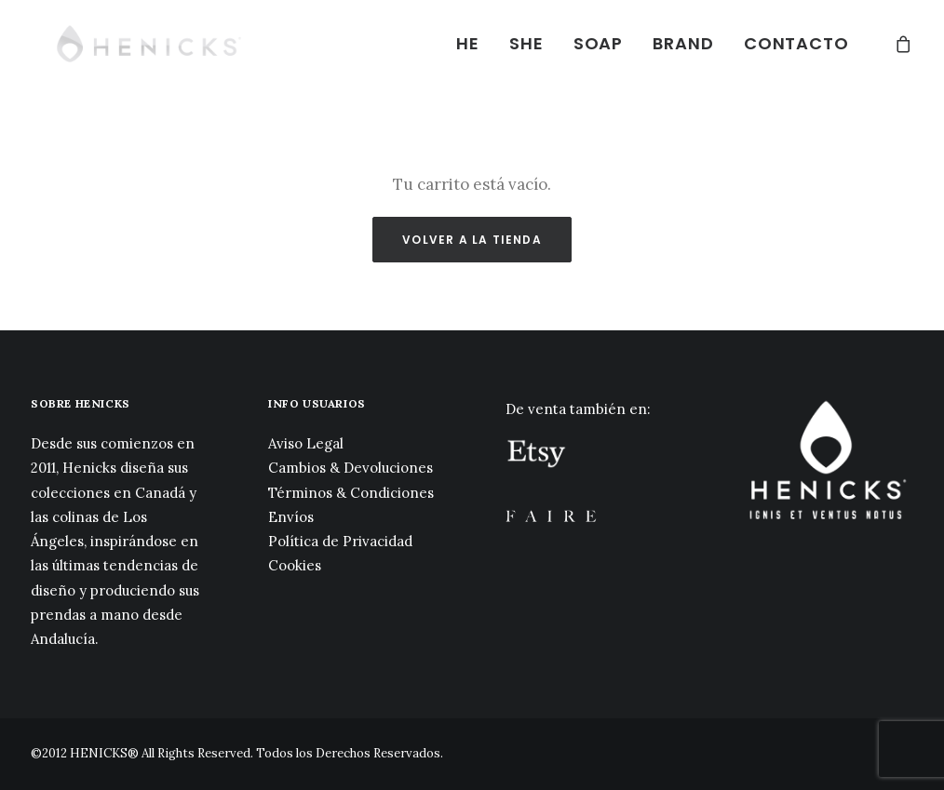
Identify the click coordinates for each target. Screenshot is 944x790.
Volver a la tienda (472, 240)
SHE (526, 43)
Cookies (294, 565)
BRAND (683, 43)
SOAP (598, 43)
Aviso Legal (306, 443)
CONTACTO (796, 43)
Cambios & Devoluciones (350, 467)
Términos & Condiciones (351, 493)
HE (467, 43)
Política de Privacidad (340, 541)
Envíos (291, 517)
